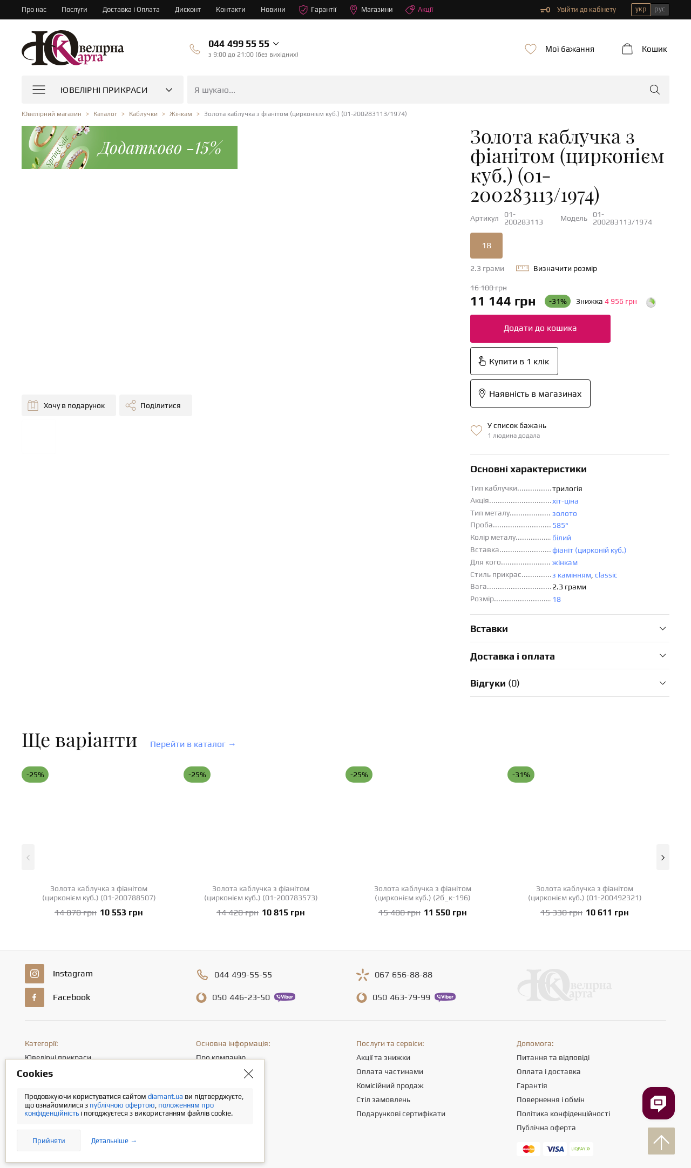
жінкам (382, 451)
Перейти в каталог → (193, 633)
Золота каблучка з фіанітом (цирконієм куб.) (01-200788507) (99, 782)
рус (659, 9)
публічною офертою (122, 1105)
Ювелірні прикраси (58, 946)
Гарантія (532, 974)
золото (381, 402)
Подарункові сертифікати (400, 1002)
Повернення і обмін (551, 988)
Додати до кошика (357, 281)
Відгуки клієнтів (223, 1030)
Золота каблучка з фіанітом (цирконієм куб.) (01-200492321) (585, 782)
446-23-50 (241, 886)
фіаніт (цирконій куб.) (406, 438)
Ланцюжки (44, 988)
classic (423, 463)
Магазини (374, 10)
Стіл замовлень (383, 988)
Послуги (75, 9)
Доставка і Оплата (132, 9)
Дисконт (190, 9)
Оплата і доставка (549, 960)
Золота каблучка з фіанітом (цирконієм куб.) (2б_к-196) (422, 782)
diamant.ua (166, 1096)
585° (377, 414)
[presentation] (345, 1140)
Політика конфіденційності (563, 1002)
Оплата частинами (389, 960)
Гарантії (320, 10)
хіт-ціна (382, 389)
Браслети (41, 1016)
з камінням (388, 463)
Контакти (233, 9)
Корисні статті (221, 1016)
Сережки (40, 974)
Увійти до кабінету (578, 10)
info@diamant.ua (428, 1065)
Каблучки (41, 960)
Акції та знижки (383, 946)
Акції (423, 10)
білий (378, 426)
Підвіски (39, 1002)
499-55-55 (243, 863)
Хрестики (41, 1030)
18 (303, 199)
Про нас (34, 9)
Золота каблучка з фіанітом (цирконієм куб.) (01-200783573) (261, 782)
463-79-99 (401, 886)
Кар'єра (209, 988)
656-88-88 (403, 863)
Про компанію (221, 946)
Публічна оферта (546, 1016)
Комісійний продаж (390, 974)
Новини (275, 9)
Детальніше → (114, 1140)
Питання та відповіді (553, 946)
